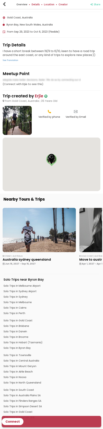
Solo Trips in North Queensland (22, 382)
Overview (21, 4)
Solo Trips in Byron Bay (17, 348)
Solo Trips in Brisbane (16, 326)
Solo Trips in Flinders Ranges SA (22, 401)
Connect (12, 421)
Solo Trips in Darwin (15, 331)
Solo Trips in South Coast (19, 390)
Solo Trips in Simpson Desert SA (23, 406)
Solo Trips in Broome (16, 337)
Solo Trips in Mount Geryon (20, 366)
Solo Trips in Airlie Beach (18, 371)
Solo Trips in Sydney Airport (20, 291)
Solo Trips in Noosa (15, 377)
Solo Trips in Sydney (16, 297)
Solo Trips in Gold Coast (18, 320)
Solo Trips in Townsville (17, 355)
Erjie (39, 96)
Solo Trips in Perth (14, 313)
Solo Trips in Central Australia (21, 360)
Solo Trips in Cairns (15, 307)
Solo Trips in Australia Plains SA (22, 395)
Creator (63, 4)
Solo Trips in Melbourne (18, 302)
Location (49, 4)
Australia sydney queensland (27, 259)
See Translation (10, 60)
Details (36, 4)
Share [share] (95, 4)
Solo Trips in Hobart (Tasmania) (23, 342)
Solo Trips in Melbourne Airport (22, 286)
